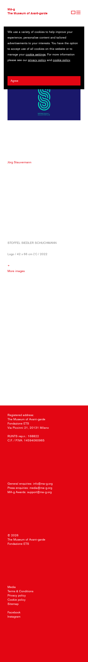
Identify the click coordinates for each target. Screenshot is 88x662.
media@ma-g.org (41, 488)
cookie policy (61, 60)
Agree (14, 80)
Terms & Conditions (20, 591)
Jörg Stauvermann (19, 162)
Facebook (14, 612)
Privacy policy (17, 595)
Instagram (14, 616)
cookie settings (36, 54)
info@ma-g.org (43, 483)
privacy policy (37, 60)
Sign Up (73, 12)
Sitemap (13, 604)
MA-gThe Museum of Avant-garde (27, 11)
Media (12, 587)
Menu (78, 12)
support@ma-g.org (39, 492)
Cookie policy (17, 599)
